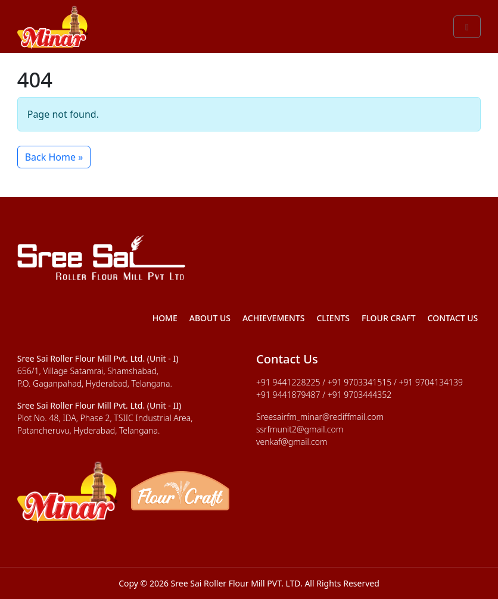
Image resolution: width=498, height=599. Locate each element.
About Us (210, 318)
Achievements (273, 318)
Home (165, 318)
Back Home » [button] (54, 157)
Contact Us (453, 318)
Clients (333, 318)
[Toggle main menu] (467, 26)
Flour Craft (389, 318)
